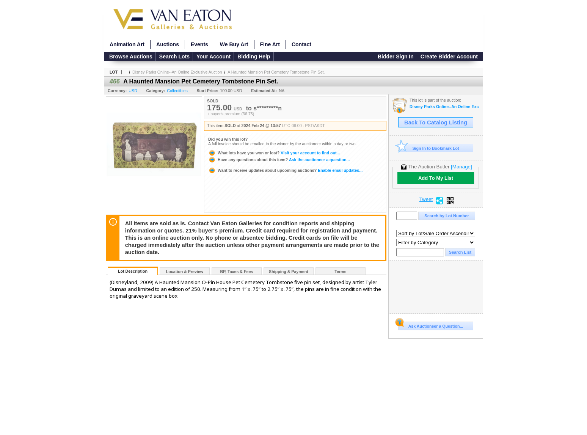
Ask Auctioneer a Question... (430, 325)
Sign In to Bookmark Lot (428, 148)
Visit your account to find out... (274, 153)
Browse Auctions (130, 56)
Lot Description (133, 271)
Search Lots (174, 56)
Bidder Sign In (396, 56)
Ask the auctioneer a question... (279, 159)
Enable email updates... (285, 170)
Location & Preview (184, 271)
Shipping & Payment (288, 271)
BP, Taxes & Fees (236, 271)
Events (199, 44)
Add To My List (435, 178)
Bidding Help (253, 56)
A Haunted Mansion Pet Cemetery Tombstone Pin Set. (276, 72)
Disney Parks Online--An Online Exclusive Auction (177, 72)
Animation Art (127, 44)
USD (133, 90)
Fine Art (270, 44)
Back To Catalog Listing (435, 122)
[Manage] (461, 167)
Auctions (167, 44)
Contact (301, 44)
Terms (340, 271)
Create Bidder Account (449, 56)
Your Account (213, 56)
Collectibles (177, 90)
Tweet (426, 199)
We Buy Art (234, 44)
